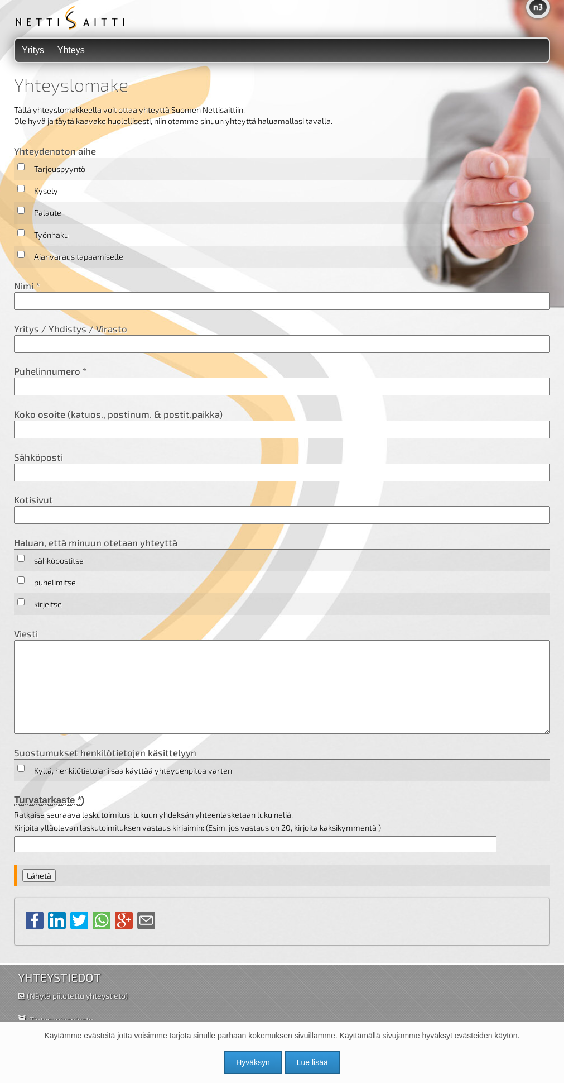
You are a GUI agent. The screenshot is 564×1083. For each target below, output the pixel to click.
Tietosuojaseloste (61, 1019)
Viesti (281, 681)
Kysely (46, 190)
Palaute (47, 212)
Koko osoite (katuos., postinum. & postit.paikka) (281, 423)
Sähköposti (281, 466)
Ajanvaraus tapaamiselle (78, 256)
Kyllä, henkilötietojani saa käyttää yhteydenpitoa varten (133, 770)
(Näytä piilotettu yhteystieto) (77, 995)
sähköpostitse (59, 560)
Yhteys (71, 50)
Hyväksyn (253, 1062)
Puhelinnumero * (281, 380)
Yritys (33, 50)
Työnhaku (51, 235)
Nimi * (281, 295)
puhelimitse (55, 582)
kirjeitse (48, 604)
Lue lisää (312, 1062)
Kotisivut (281, 509)
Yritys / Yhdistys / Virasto (281, 338)
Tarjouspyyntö (59, 169)
